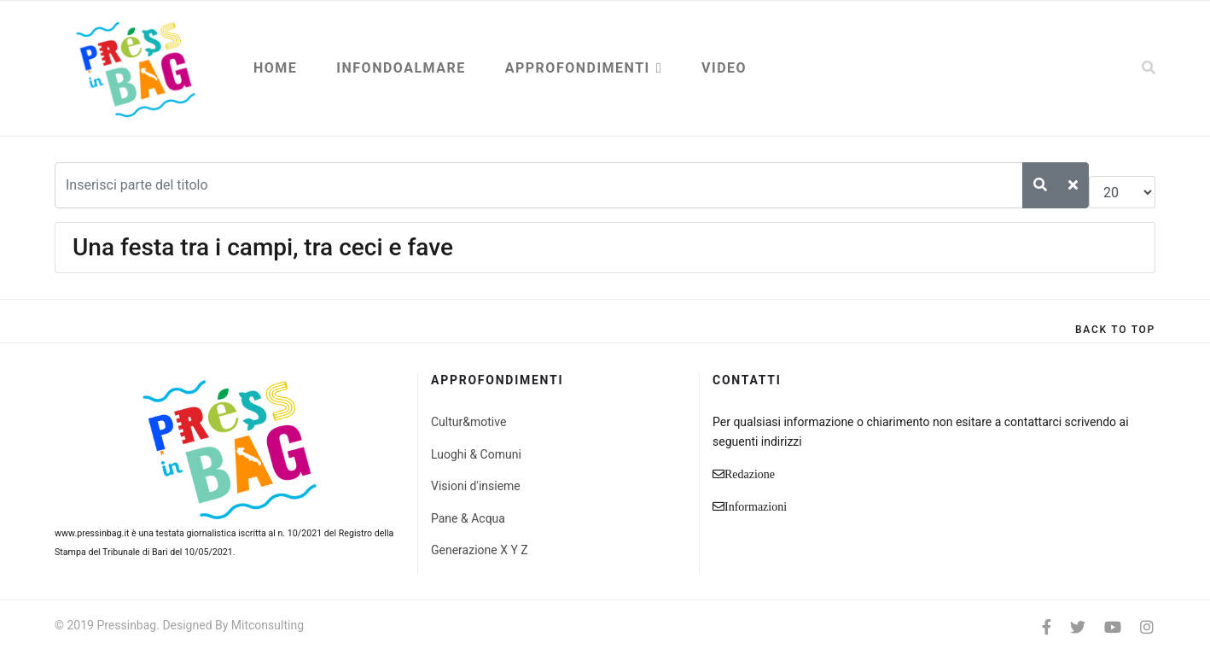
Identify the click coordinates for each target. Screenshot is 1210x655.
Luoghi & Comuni (476, 454)
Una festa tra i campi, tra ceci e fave (263, 247)
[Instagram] (1147, 627)
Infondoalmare (400, 68)
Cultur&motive (468, 422)
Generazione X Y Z (479, 550)
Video (724, 68)
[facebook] (1046, 627)
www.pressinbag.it (92, 533)
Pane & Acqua (468, 518)
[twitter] (1077, 627)
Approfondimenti (577, 68)
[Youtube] (1112, 627)
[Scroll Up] (1115, 329)
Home (275, 68)
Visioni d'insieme (476, 486)
